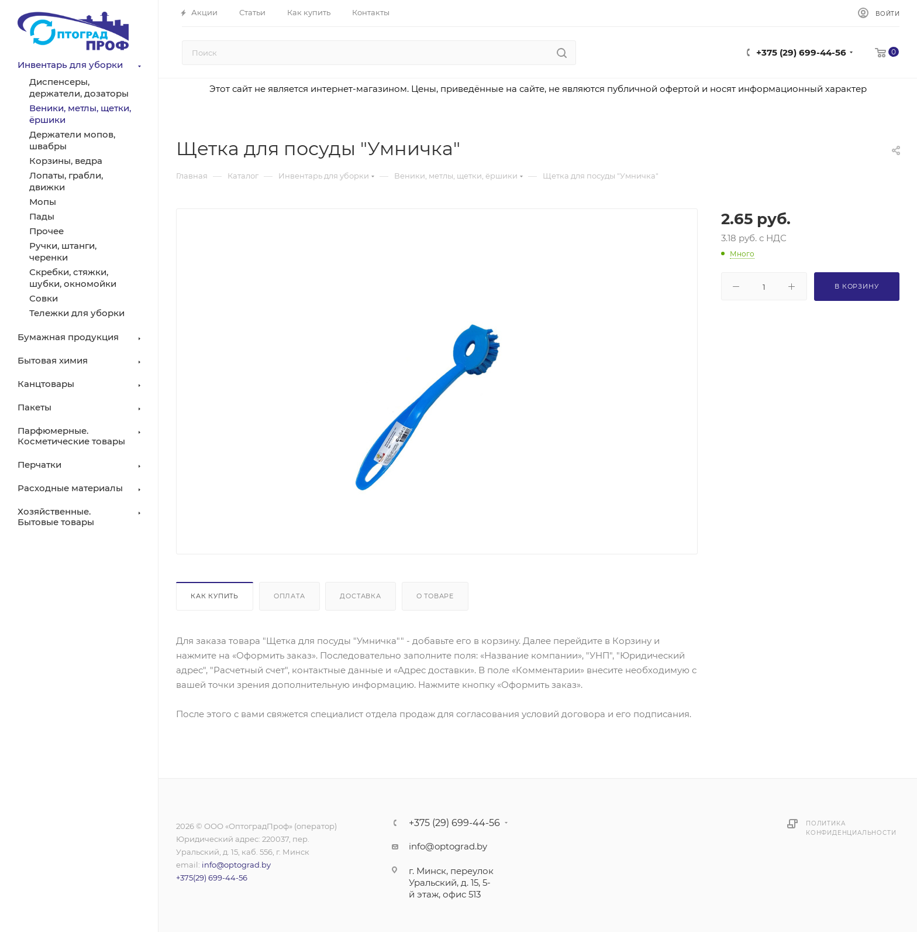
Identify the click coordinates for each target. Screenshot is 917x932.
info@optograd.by (236, 864)
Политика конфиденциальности (851, 828)
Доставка (360, 596)
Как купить (215, 596)
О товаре (435, 596)
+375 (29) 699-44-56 (801, 52)
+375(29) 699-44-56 (211, 877)
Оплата (289, 596)
